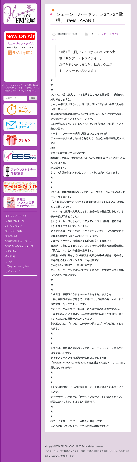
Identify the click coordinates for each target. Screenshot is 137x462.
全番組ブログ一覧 (15, 221)
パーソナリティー (15, 226)
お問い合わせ (12, 251)
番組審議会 (11, 236)
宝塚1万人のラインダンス (19, 246)
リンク (9, 261)
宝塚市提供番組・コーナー (19, 241)
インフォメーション (16, 215)
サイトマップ (12, 271)
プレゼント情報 (13, 231)
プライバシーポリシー (17, 266)
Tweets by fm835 (20, 279)
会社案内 (10, 256)
